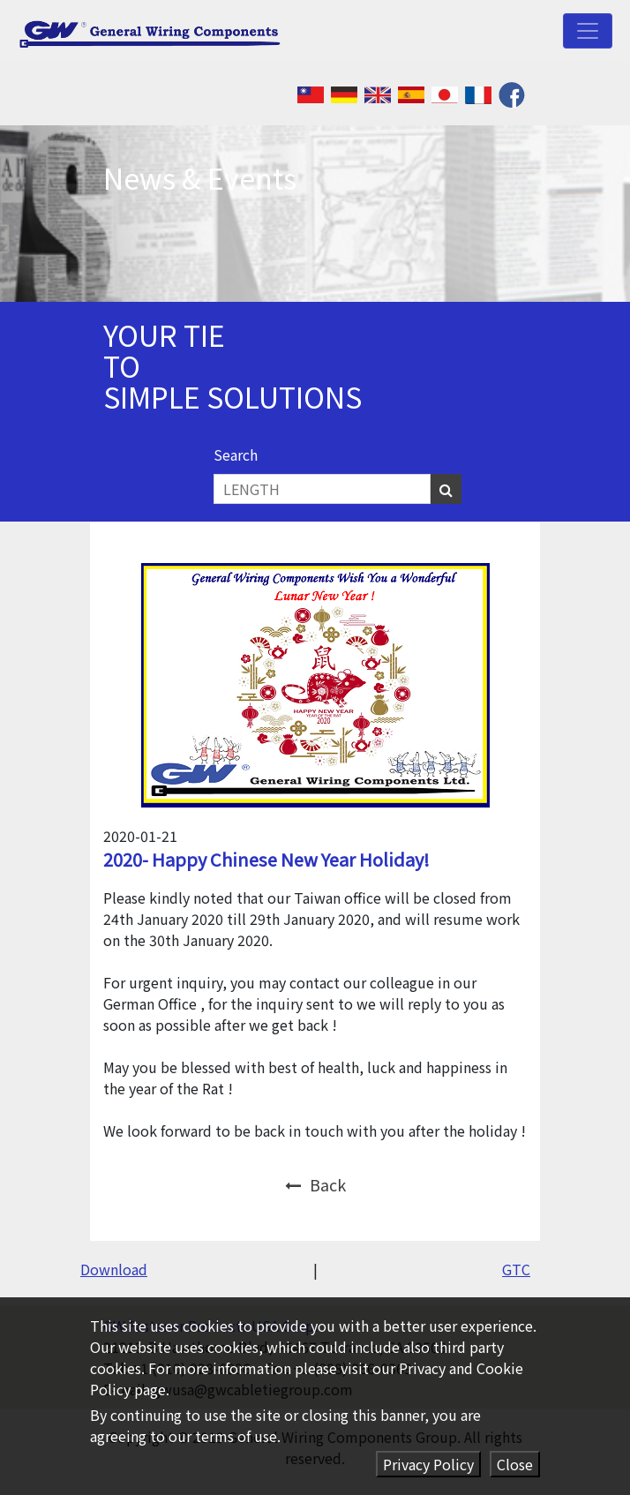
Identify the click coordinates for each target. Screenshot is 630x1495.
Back (315, 1184)
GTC (516, 1269)
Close (515, 1464)
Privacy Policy (428, 1464)
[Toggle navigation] (587, 31)
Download (113, 1269)
